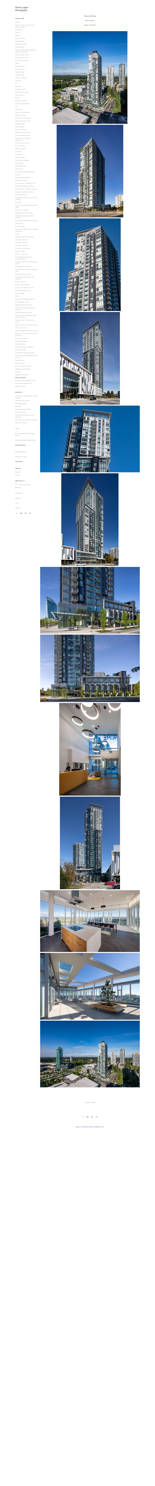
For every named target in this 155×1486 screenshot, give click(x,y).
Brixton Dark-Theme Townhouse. (24, 287)
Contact (17, 508)
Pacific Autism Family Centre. (23, 383)
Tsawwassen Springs (21, 422)
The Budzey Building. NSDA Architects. (26, 220)
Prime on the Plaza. (20, 377)
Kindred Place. (19, 223)
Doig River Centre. (20, 89)
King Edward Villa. (20, 166)
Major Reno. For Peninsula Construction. (26, 420)
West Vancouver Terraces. (22, 143)
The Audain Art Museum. (22, 160)
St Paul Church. (19, 69)
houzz (16, 503)
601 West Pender (20, 41)
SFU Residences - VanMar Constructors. (26, 189)
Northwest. (18, 80)
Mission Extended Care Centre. (24, 305)
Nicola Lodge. (19, 163)
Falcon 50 (18, 174)
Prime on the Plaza (20, 38)
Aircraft (18, 468)
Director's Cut (20, 480)
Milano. (17, 63)
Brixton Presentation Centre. (23, 290)
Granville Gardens (20, 386)
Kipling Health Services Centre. (24, 213)
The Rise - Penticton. (21, 78)
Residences (18, 392)
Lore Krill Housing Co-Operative (24, 347)
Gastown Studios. (20, 157)
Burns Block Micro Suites (22, 400)
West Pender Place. (20, 344)
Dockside (17, 372)
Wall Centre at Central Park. (23, 118)
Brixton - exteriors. (20, 282)
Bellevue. (17, 32)
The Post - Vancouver (21, 254)
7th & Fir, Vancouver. (21, 328)
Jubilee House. (19, 169)
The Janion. (18, 151)
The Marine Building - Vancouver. (24, 186)
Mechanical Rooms (20, 452)
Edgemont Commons (21, 180)
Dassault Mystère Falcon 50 (23, 177)
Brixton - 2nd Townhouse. (22, 284)
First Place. (18, 202)
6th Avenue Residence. (21, 341)
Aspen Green (18, 109)
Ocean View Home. (20, 412)
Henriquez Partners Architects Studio (25, 440)
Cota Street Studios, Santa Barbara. (25, 172)
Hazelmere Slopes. (20, 148)
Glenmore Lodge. (20, 124)
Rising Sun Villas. (20, 226)
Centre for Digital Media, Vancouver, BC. (26, 330)
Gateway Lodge (19, 72)
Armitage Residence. (21, 403)
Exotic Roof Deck (20, 146)
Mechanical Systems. (21, 456)
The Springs (18, 30)
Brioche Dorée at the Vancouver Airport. (26, 325)
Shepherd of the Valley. (21, 375)
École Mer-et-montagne (21, 60)
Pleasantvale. (18, 154)
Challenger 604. (19, 75)
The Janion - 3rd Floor (21, 242)
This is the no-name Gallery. (23, 484)
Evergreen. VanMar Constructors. (24, 192)
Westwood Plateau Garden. (22, 135)
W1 (16, 83)
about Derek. (18, 493)
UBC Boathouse (19, 47)
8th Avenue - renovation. (22, 210)
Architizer (18, 498)
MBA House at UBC (21, 44)
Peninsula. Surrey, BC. (21, 101)
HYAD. (17, 296)
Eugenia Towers (19, 360)
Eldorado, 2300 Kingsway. (22, 112)
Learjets (17, 475)
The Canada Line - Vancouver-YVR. (25, 183)
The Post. (17, 22)
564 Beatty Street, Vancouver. (23, 266)
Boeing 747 (18, 472)
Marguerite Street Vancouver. (23, 132)
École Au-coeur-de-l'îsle (22, 57)
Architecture (19, 18)
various (17, 234)
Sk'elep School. (19, 95)
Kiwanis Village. (20, 293)
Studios (17, 428)
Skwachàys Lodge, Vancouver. (23, 312)
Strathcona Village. (20, 115)
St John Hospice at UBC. (22, 302)
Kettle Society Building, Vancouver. (25, 299)
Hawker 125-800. (20, 251)
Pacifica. (17, 98)
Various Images (19, 126)
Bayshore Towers (20, 363)
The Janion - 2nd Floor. (21, 245)
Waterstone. (18, 86)
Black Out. (18, 487)
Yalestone (18, 35)
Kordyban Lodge (20, 66)
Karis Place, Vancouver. (21, 338)
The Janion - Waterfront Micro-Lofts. (25, 380)
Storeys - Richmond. (21, 129)
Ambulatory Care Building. (22, 369)
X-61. (16, 106)
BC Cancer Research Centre (23, 366)
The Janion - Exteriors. (21, 240)
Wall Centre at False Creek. (22, 121)
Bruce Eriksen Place (20, 350)
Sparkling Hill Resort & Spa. (23, 274)
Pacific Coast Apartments (22, 103)
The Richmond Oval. (21, 195)
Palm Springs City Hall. (21, 92)
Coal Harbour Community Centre (24, 352)
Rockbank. (18, 406)
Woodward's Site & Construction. (24, 237)
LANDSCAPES (18, 461)
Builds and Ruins (20, 445)
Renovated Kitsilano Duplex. (23, 409)
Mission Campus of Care (22, 54)
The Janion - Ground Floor (22, 248)
